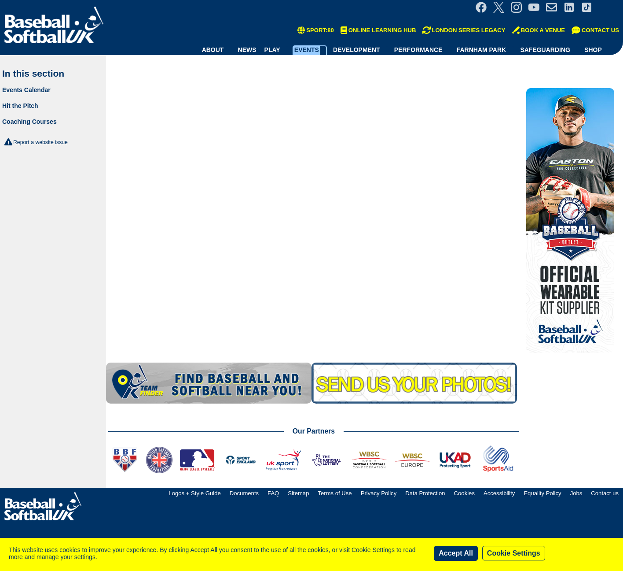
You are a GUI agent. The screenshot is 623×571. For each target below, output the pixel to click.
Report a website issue (40, 142)
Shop (593, 49)
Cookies (464, 493)
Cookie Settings (513, 553)
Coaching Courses (29, 121)
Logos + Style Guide (194, 493)
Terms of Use (335, 493)
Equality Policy (542, 493)
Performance (418, 49)
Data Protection (425, 493)
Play (272, 49)
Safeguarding (545, 49)
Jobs (576, 493)
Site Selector (610, 7)
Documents (244, 493)
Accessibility (499, 493)
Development (356, 49)
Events (306, 49)
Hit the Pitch (20, 105)
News (247, 49)
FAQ (273, 493)
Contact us (605, 493)
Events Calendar (26, 89)
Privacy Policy (379, 493)
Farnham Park (481, 49)
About (213, 49)
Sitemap (298, 493)
